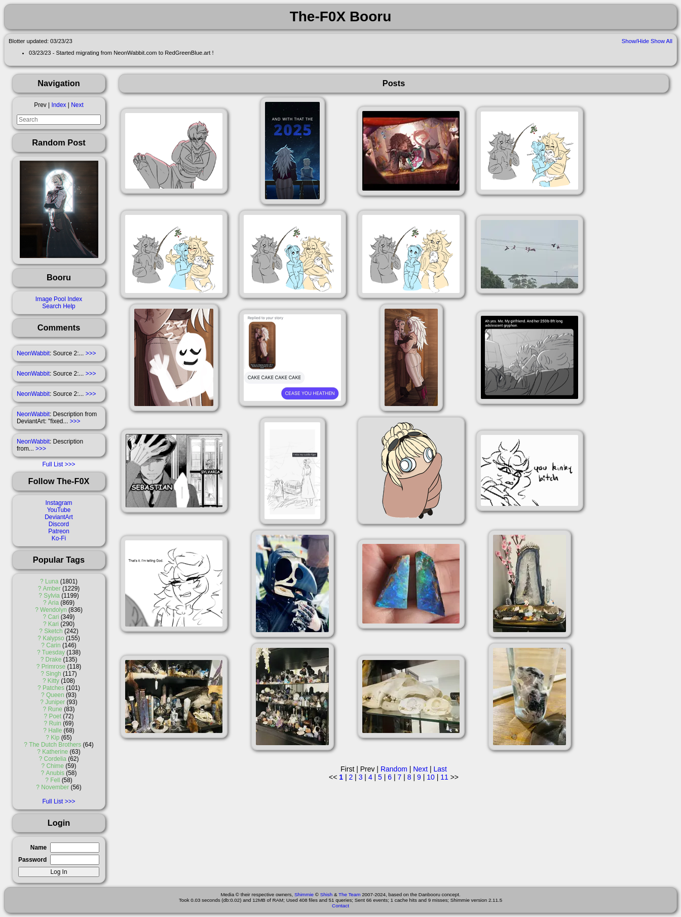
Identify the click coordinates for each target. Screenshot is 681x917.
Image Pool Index (59, 299)
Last (439, 769)
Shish (326, 894)
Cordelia (55, 758)
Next (77, 104)
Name (38, 847)
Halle (55, 730)
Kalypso (53, 638)
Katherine (55, 751)
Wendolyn (53, 609)
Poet (55, 716)
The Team (349, 894)
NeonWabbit (33, 353)
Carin (53, 645)
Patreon (58, 531)
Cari (53, 616)
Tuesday (53, 652)
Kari (53, 624)
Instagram (59, 502)
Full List (52, 464)
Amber (52, 588)
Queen (55, 695)
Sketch (53, 631)
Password (32, 859)
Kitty (53, 680)
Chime (55, 765)
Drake (54, 659)
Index (58, 104)
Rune (55, 709)
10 (431, 777)
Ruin (55, 723)
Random (394, 769)
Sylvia (52, 595)
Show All (661, 41)
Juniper (55, 702)
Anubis (55, 773)
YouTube (59, 509)
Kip (55, 737)
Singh (53, 673)
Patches (53, 687)
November (55, 787)
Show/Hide (635, 41)
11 (444, 777)
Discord (59, 524)
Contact (340, 905)
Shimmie (304, 894)
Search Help (58, 306)
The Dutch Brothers (55, 744)
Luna (51, 581)
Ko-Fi (59, 538)
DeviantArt (59, 517)
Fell (55, 780)
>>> (91, 353)
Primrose (54, 666)
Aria (53, 602)
